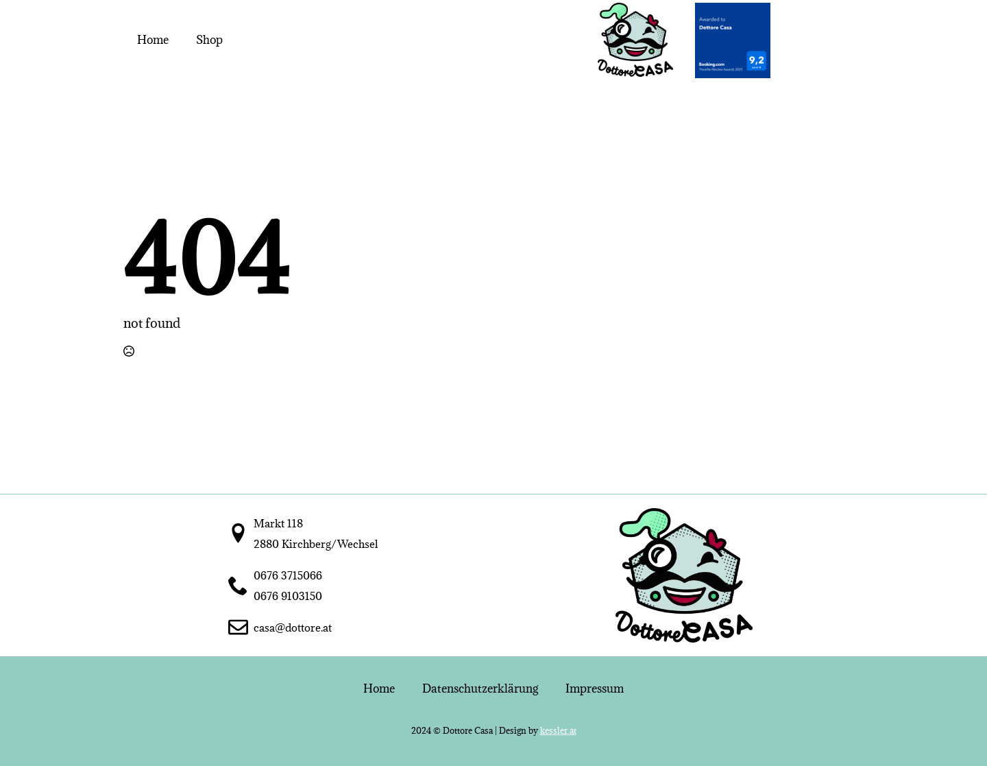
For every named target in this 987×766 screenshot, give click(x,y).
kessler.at (558, 730)
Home (153, 39)
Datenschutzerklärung (480, 688)
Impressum (594, 688)
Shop (209, 39)
